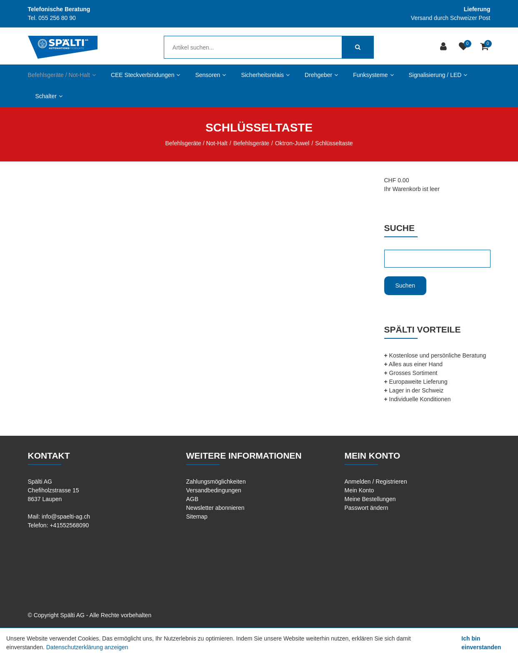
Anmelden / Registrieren (376, 481)
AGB (192, 499)
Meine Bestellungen (370, 499)
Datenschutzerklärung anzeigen (87, 647)
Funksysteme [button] (373, 75)
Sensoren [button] (210, 75)
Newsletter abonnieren (215, 507)
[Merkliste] (464, 47)
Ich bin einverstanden (481, 643)
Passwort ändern (366, 507)
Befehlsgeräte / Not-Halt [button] (62, 75)
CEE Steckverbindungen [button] (145, 75)
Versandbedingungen (213, 490)
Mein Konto (359, 490)
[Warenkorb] (485, 47)
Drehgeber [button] (321, 75)
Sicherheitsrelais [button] (265, 75)
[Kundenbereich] (444, 47)
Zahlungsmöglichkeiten (216, 481)
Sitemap (197, 516)
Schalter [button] (49, 96)
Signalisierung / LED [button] (438, 75)
